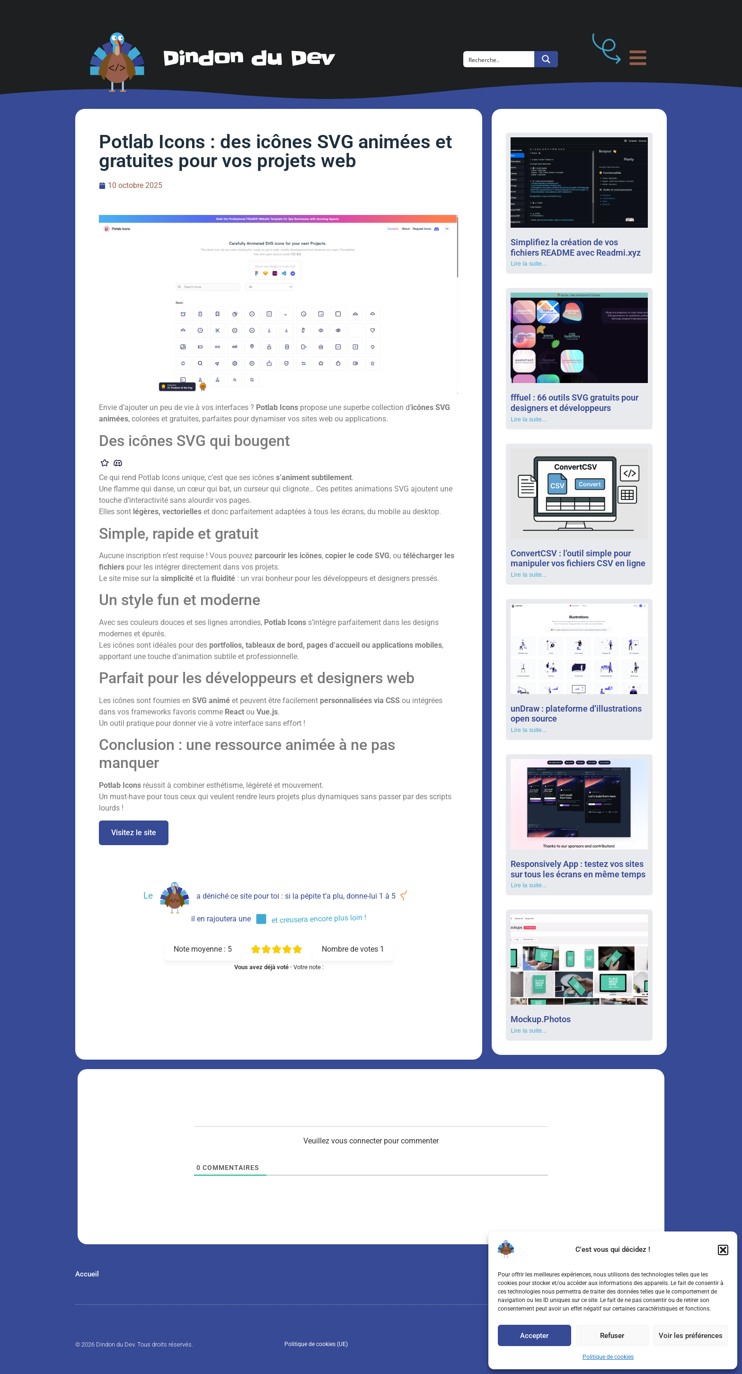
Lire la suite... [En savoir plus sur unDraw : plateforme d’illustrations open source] (529, 729)
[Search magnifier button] (546, 59)
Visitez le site (133, 832)
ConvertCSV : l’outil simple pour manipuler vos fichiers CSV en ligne (578, 558)
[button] (723, 1250)
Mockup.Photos (541, 1019)
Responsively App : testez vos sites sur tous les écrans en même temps (578, 869)
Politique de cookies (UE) (316, 1344)
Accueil (87, 1274)
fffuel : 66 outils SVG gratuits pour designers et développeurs (574, 403)
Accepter (534, 1335)
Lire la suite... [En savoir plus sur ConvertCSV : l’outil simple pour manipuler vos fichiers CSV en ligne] (529, 574)
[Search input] (499, 59)
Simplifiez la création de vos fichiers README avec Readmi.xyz (576, 247)
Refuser (612, 1335)
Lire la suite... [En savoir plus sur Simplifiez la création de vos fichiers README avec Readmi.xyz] (529, 263)
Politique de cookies (608, 1357)
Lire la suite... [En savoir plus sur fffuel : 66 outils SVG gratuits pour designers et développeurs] (529, 419)
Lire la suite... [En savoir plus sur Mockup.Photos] (529, 1030)
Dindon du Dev (248, 58)
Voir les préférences (691, 1335)
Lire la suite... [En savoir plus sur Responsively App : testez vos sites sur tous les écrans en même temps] (529, 885)
